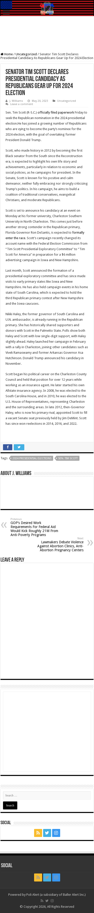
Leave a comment (21, 104)
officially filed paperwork (56, 112)
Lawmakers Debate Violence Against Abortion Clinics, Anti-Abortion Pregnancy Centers (57, 544)
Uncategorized (26, 54)
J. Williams (16, 101)
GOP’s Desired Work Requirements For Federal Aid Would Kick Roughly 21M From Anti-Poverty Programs (36, 527)
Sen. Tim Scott (68, 458)
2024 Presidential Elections (32, 458)
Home (7, 54)
